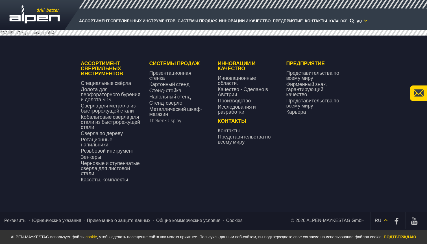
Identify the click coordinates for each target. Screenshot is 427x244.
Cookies (234, 220)
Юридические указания (56, 220)
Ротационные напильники (96, 142)
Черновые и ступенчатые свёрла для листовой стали (110, 168)
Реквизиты (15, 220)
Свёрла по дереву (102, 133)
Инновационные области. (237, 81)
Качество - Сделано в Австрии (243, 92)
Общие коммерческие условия (188, 220)
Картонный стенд (169, 84)
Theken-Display (165, 120)
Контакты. (229, 131)
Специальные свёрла (106, 83)
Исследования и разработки (237, 109)
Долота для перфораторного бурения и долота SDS (110, 94)
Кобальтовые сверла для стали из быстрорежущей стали (110, 122)
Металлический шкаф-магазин (176, 112)
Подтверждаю (400, 237)
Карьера (296, 112)
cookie (91, 237)
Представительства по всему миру (312, 76)
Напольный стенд (170, 97)
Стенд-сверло (165, 103)
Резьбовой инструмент (107, 151)
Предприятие (288, 21)
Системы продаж (197, 21)
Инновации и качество (245, 21)
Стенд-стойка (165, 90)
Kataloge (338, 21)
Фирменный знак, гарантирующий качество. (306, 89)
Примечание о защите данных (119, 220)
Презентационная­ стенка (171, 76)
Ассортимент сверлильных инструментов (127, 21)
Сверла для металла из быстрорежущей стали (108, 108)
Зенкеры (91, 157)
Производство (234, 101)
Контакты (316, 21)
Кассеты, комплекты (104, 180)
